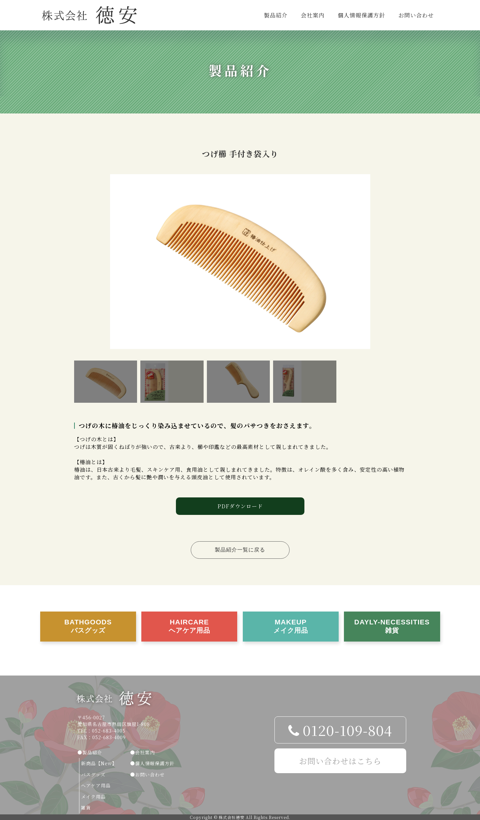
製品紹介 (276, 15)
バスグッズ (93, 774)
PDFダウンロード (240, 506)
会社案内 (313, 15)
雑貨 (86, 807)
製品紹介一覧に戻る (240, 549)
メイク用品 (93, 796)
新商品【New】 (99, 763)
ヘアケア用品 (96, 785)
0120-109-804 (340, 730)
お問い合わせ (416, 15)
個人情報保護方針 (361, 15)
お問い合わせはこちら (340, 761)
